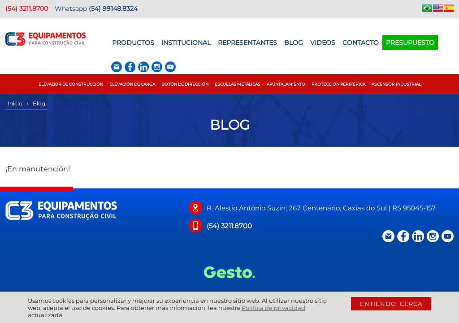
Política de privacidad (273, 307)
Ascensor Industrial (396, 84)
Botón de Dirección (184, 84)
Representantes (247, 43)
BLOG (293, 43)
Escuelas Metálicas (237, 84)
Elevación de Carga (132, 84)
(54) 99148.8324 (113, 8)
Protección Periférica (338, 84)
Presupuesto (410, 43)
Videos (322, 43)
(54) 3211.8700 (26, 8)
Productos (133, 43)
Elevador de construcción (71, 84)
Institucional (186, 43)
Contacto (360, 43)
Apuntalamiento (286, 84)
